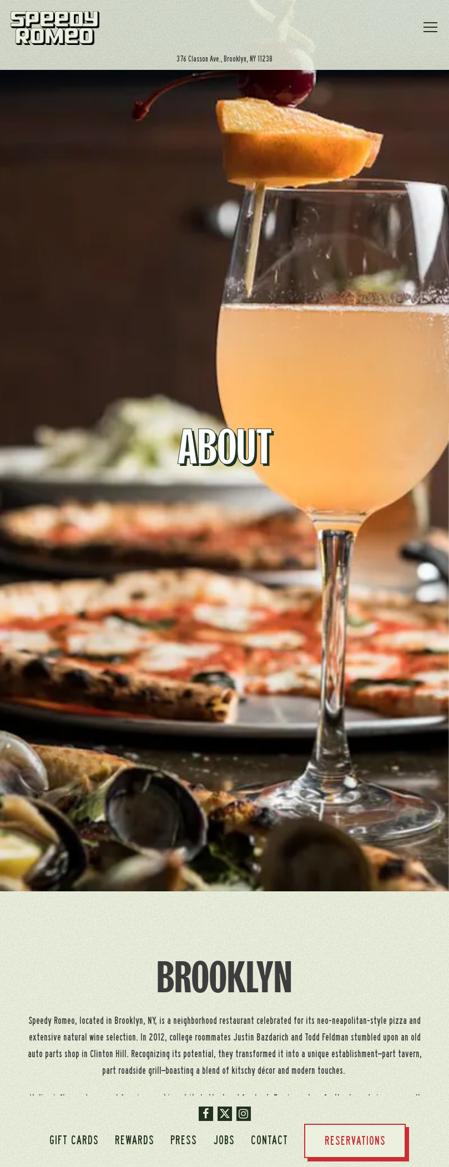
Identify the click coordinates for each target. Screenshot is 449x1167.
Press (183, 1140)
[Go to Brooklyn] (225, 58)
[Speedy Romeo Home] (55, 28)
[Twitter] (225, 1114)
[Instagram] (243, 1114)
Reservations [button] (355, 1140)
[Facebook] (206, 1114)
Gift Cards (74, 1140)
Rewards (134, 1140)
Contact (269, 1140)
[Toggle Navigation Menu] (431, 27)
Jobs (224, 1140)
